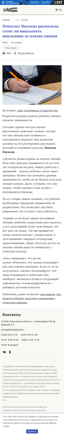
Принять (32, 431)
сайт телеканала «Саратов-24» (37, 110)
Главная (6, 20)
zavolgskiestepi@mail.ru (12, 329)
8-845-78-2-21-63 (9, 335)
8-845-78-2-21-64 (29, 335)
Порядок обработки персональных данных (24, 410)
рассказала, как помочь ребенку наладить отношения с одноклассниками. (31, 298)
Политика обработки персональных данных (24, 407)
